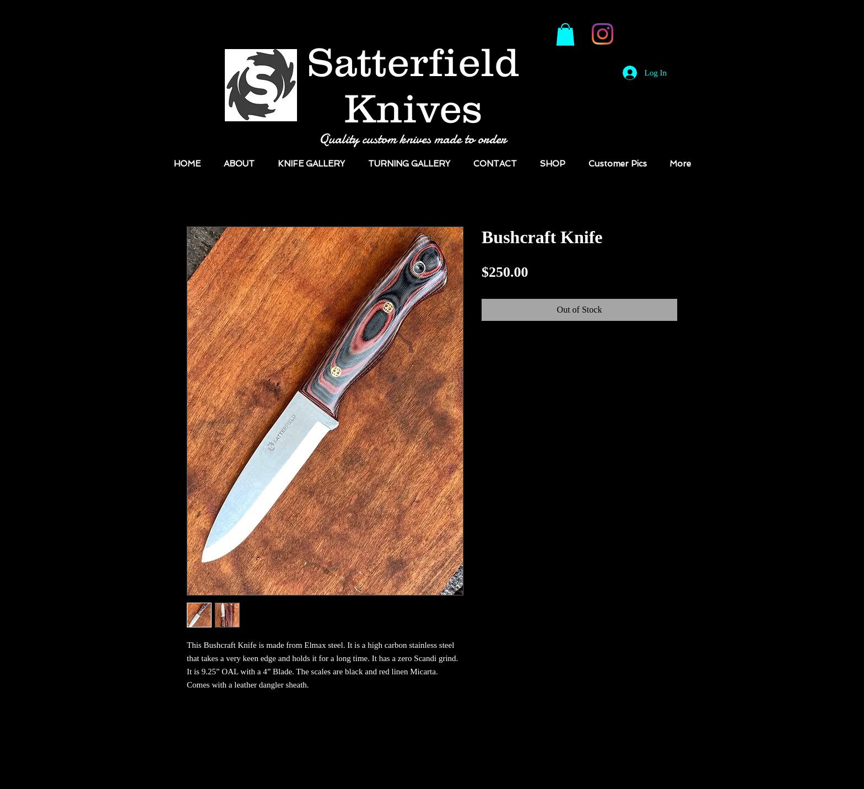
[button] (565, 34)
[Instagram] (602, 34)
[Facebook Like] (648, 39)
